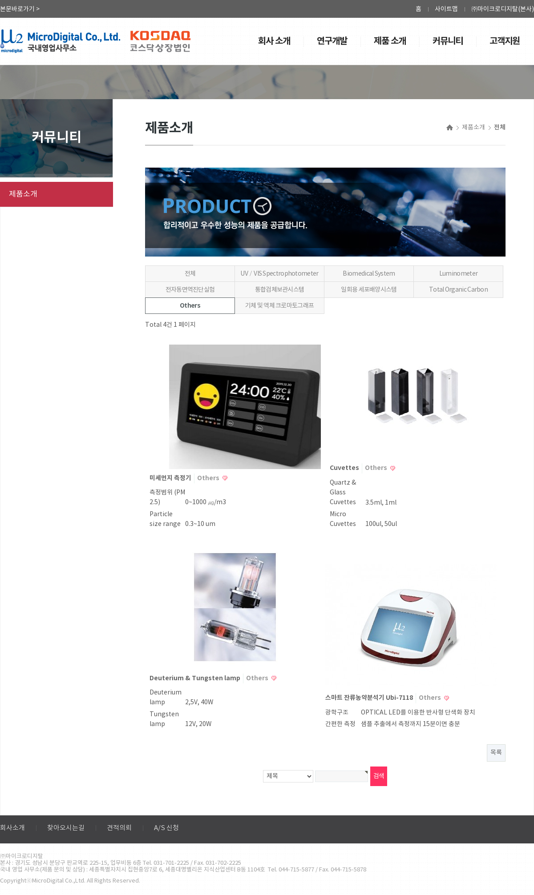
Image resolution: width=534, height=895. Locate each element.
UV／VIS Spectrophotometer (279, 273)
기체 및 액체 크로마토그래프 (279, 305)
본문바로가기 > (20, 9)
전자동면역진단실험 (190, 289)
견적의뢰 (119, 828)
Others (190, 305)
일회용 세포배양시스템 (368, 289)
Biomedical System (369, 273)
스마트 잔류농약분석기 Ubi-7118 (369, 698)
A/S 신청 (166, 828)
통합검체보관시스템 (279, 289)
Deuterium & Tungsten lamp (196, 678)
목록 (496, 752)
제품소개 (23, 194)
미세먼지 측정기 (171, 478)
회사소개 (12, 828)
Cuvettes (345, 468)
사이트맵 (446, 9)
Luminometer (458, 273)
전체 (190, 273)
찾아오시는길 (66, 828)
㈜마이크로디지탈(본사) (502, 9)
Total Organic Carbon (458, 289)
